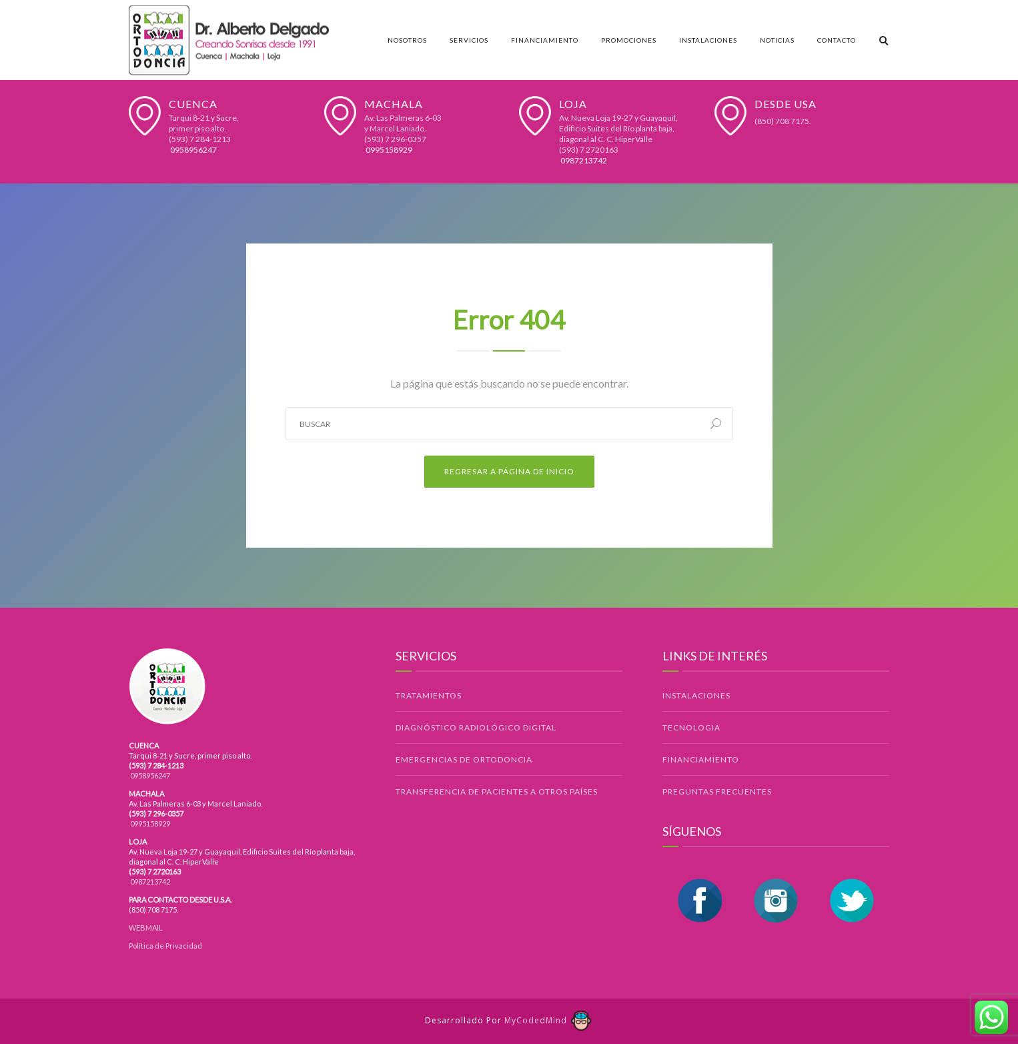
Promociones (628, 40)
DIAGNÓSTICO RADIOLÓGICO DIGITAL (476, 727)
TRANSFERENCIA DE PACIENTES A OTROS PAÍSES (497, 792)
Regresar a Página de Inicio (509, 471)
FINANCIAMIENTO (700, 759)
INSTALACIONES (696, 695)
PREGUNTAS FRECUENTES (717, 792)
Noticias (777, 40)
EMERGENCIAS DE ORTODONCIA (464, 759)
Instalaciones (708, 40)
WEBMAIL (146, 927)
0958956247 (193, 150)
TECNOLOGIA (691, 727)
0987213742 (583, 160)
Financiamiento (544, 40)
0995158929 (388, 150)
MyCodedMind (548, 1020)
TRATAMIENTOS (429, 695)
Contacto (836, 40)
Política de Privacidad (165, 945)
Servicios (469, 40)
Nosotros (407, 40)
